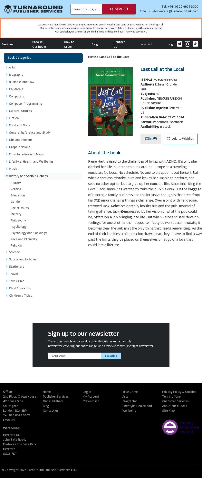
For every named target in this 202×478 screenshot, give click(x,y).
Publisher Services (56, 396)
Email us (9, 420)
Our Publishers (53, 401)
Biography (129, 401)
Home (92, 57)
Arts (125, 396)
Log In (87, 392)
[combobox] (86, 9)
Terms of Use (171, 396)
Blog (95, 44)
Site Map (168, 410)
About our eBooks (174, 406)
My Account (91, 396)
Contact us (51, 410)
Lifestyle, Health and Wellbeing (137, 408)
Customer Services (175, 401)
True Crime (130, 392)
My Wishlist (91, 401)
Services (9, 45)
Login (171, 44)
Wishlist (146, 44)
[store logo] (33, 9)
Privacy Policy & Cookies (179, 392)
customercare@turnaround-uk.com (173, 11)
